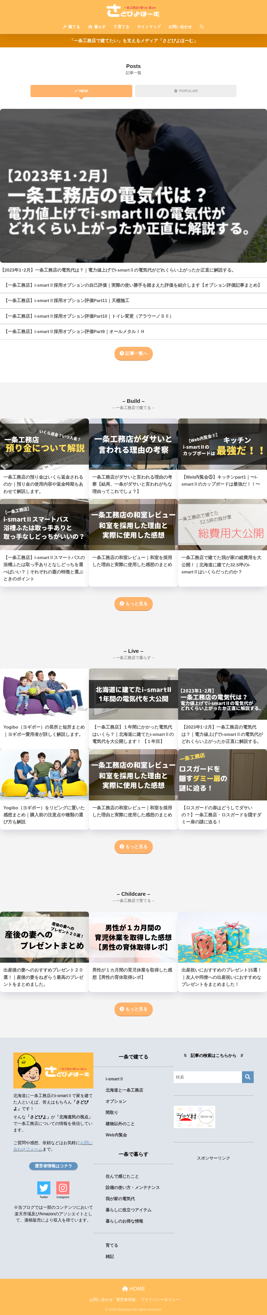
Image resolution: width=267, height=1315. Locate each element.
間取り (112, 1112)
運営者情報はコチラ (53, 1166)
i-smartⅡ (115, 1079)
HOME (133, 1289)
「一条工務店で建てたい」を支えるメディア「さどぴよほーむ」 (133, 40)
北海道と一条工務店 (124, 1090)
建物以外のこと (120, 1124)
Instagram (63, 1197)
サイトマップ (149, 26)
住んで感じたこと (122, 1176)
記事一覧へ (134, 353)
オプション (116, 1101)
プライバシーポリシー (160, 1300)
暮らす (97, 26)
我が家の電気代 (120, 1199)
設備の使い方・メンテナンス (133, 1187)
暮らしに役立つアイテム (128, 1210)
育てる (121, 26)
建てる (71, 26)
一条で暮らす (133, 1154)
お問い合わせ (180, 26)
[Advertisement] (214, 1196)
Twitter (44, 1197)
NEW (81, 91)
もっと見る (134, 603)
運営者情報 (126, 1300)
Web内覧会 (116, 1135)
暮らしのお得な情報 (124, 1221)
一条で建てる (133, 1057)
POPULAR (186, 91)
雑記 (110, 1256)
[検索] (248, 1077)
